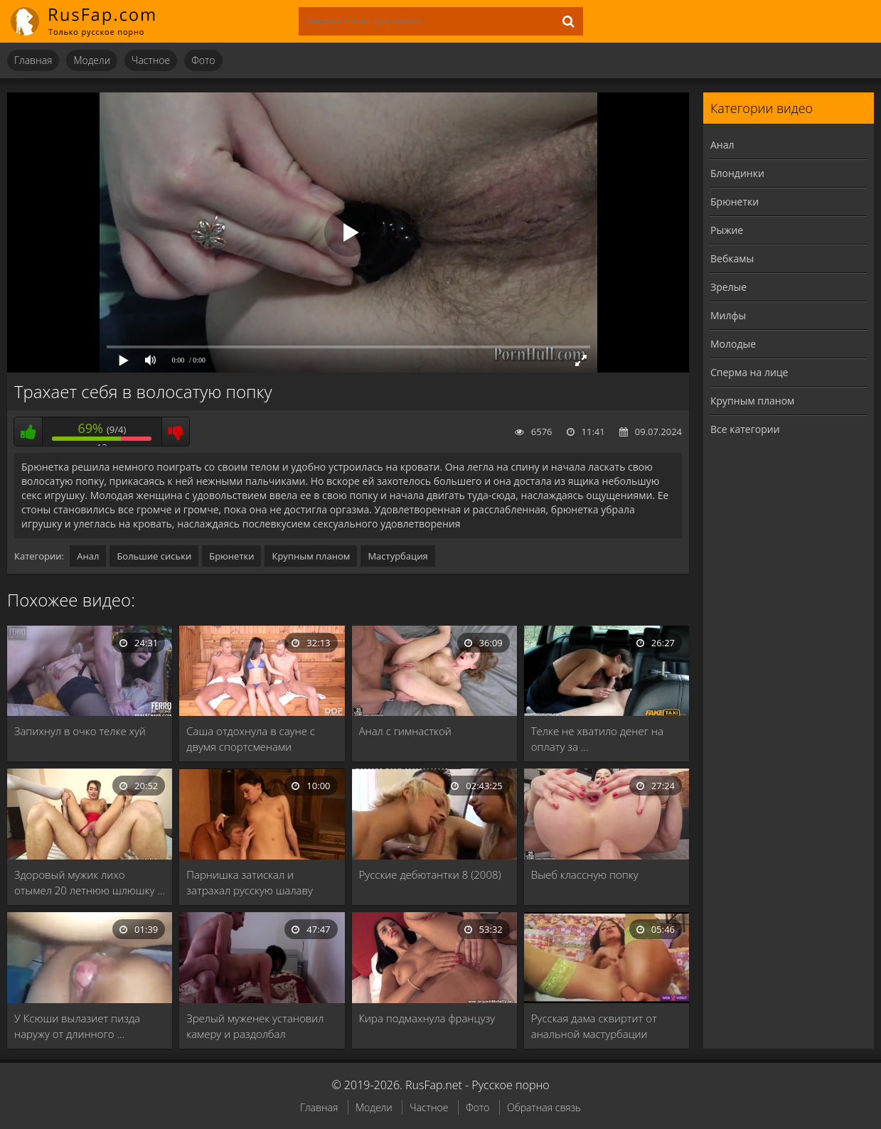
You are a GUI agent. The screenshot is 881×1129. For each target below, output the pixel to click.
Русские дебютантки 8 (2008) (430, 874)
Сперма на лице (749, 372)
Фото (203, 60)
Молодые (733, 344)
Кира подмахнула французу (427, 1018)
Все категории (745, 429)
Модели (91, 60)
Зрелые (728, 287)
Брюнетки (231, 556)
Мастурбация (397, 556)
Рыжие (726, 230)
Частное (151, 60)
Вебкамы (732, 258)
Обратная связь (544, 1107)
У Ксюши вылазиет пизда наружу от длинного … (77, 1026)
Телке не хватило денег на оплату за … (597, 739)
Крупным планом (311, 556)
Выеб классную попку (585, 874)
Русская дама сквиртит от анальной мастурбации (594, 1026)
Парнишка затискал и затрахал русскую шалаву (249, 882)
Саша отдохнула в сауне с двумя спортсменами (250, 739)
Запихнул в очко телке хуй (80, 731)
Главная (33, 60)
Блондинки (737, 173)
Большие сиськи (154, 556)
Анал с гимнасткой (405, 731)
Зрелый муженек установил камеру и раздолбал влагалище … (255, 1026)
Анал (88, 556)
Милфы (728, 315)
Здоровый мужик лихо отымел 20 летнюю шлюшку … (89, 882)
